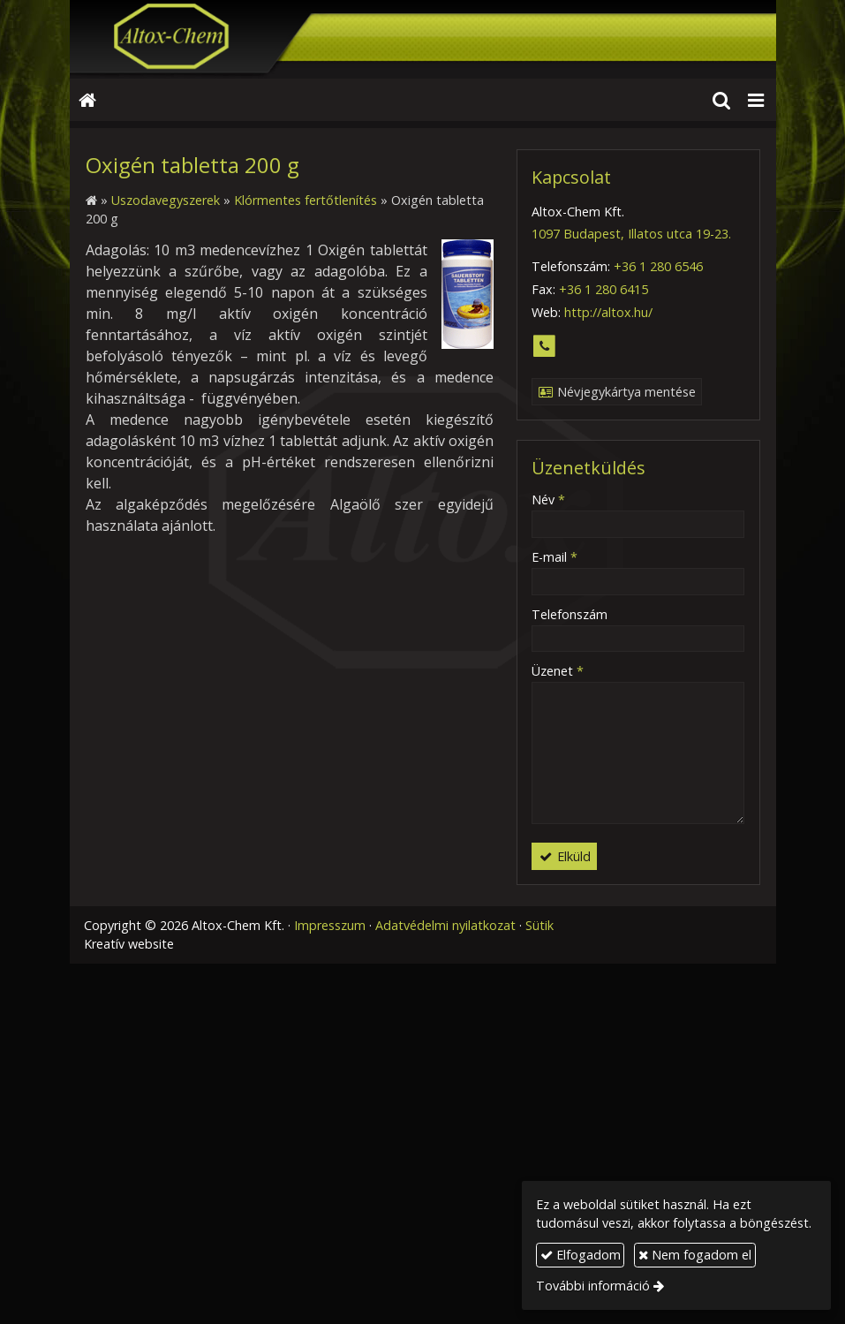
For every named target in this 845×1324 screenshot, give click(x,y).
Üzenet (558, 670)
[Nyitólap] (423, 39)
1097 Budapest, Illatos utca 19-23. (631, 233)
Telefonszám (569, 614)
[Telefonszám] (544, 346)
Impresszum (330, 925)
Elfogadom (580, 1254)
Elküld (564, 856)
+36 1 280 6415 (603, 289)
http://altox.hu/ (608, 312)
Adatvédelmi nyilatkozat (445, 925)
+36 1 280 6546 (658, 266)
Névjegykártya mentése (616, 391)
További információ (593, 1285)
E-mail (554, 557)
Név (548, 499)
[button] (755, 99)
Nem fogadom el (694, 1254)
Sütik (539, 925)
